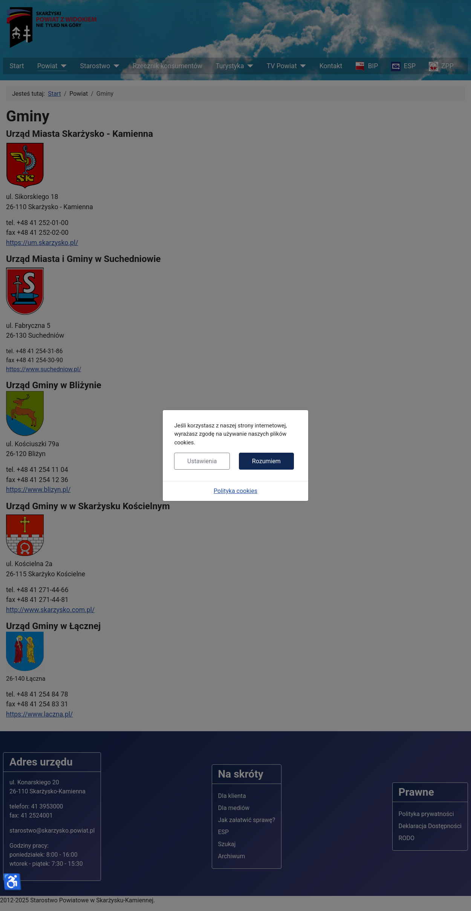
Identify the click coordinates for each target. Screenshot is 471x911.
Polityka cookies (235, 491)
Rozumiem (266, 461)
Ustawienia (202, 461)
